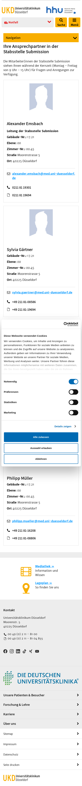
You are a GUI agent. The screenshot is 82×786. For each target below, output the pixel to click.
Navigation (13, 38)
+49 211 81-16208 (24, 530)
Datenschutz (10, 754)
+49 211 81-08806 (24, 538)
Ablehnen (41, 458)
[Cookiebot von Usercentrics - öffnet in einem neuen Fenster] (63, 324)
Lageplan (41, 583)
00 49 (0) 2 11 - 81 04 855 (25, 638)
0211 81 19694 (21, 195)
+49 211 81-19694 (24, 309)
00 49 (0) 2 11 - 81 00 (22, 634)
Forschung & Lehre (16, 704)
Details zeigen (62, 426)
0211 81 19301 (21, 187)
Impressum (9, 744)
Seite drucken (11, 764)
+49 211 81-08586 (24, 302)
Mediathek (42, 566)
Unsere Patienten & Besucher (23, 695)
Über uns (9, 723)
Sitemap (8, 733)
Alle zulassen (41, 437)
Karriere (9, 714)
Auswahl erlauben (41, 448)
